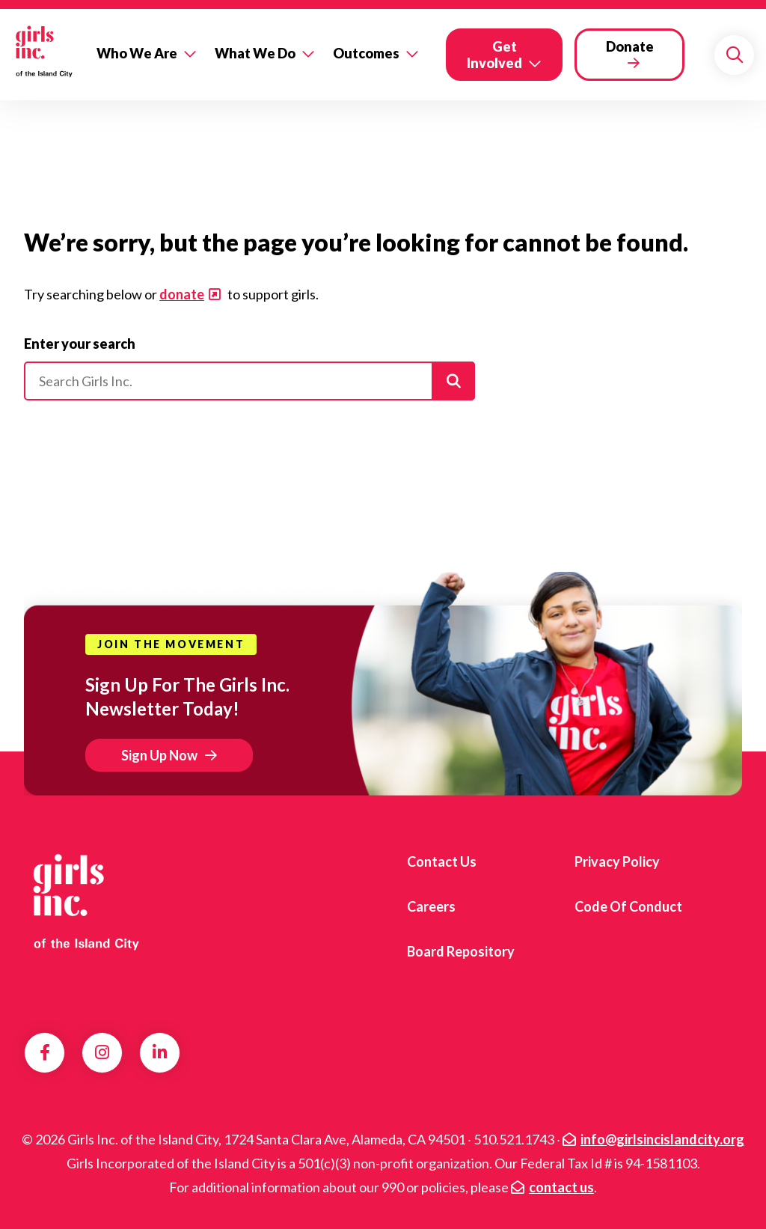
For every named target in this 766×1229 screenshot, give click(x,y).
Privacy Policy (617, 861)
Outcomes (366, 53)
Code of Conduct (628, 906)
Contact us (442, 861)
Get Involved (494, 54)
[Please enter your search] (249, 381)
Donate (630, 46)
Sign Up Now (159, 755)
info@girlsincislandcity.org (662, 1139)
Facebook (45, 1052)
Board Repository (461, 951)
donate (181, 294)
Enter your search (79, 343)
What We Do (255, 53)
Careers (431, 906)
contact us (561, 1187)
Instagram (102, 1052)
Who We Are (136, 53)
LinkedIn (159, 1052)
